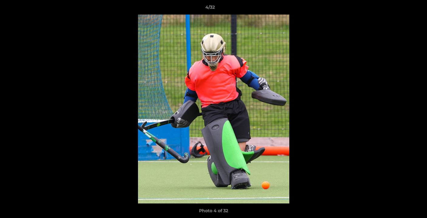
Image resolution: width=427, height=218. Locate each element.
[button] (401, 9)
